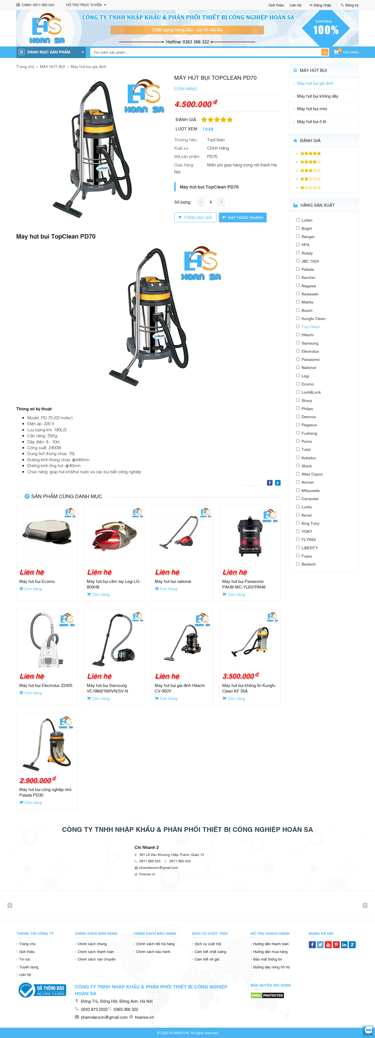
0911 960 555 (43, 5)
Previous (10, 905)
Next (365, 905)
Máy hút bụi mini (312, 108)
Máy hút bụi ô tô (311, 121)
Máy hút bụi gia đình (88, 66)
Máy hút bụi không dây (317, 95)
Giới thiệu (276, 4)
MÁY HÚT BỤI (52, 66)
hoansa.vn (147, 874)
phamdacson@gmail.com (158, 867)
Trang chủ (25, 66)
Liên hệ (295, 4)
